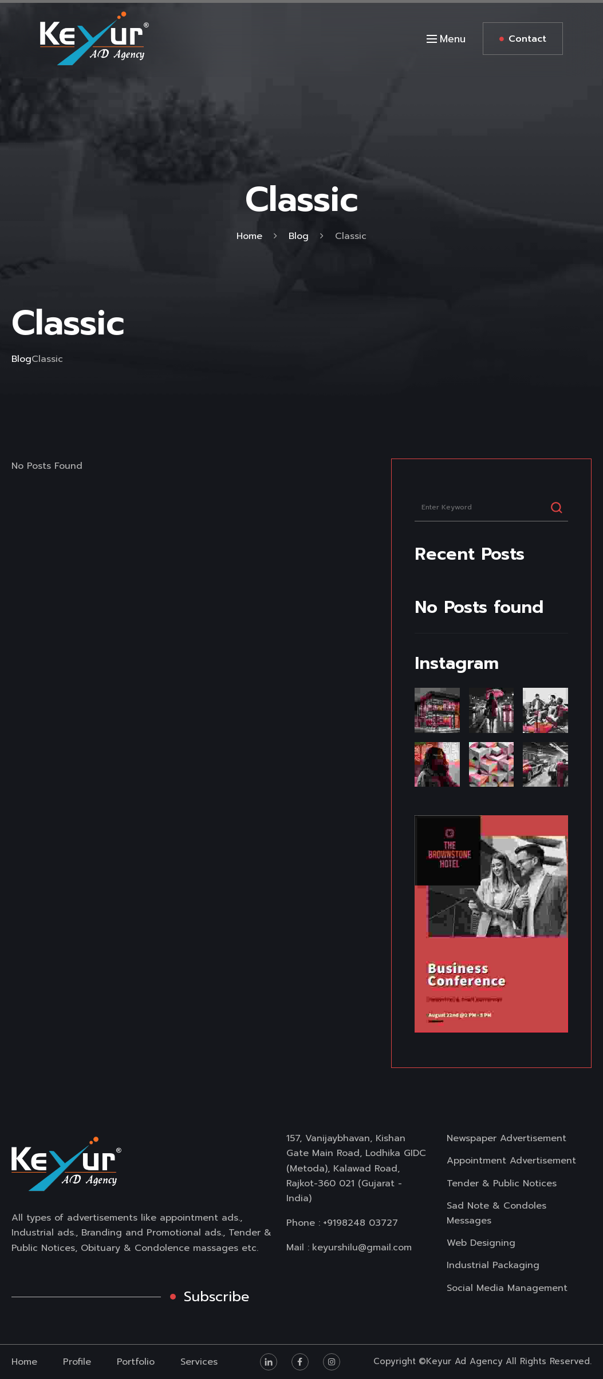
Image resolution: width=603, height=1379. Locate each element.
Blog (299, 236)
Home (249, 236)
